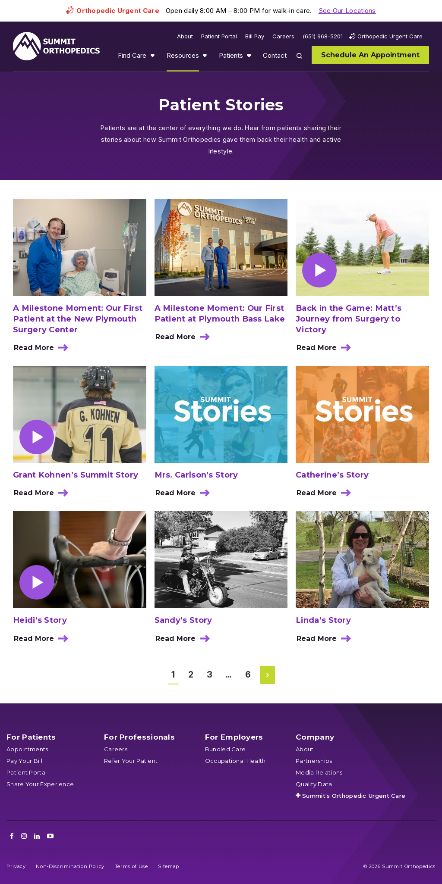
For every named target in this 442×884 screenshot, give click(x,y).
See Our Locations (347, 10)
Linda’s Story (323, 620)
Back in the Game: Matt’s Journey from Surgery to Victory (348, 318)
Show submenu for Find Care (152, 55)
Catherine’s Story (332, 475)
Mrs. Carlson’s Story (196, 475)
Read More (43, 351)
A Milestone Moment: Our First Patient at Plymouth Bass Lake (220, 313)
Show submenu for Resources (204, 55)
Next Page (268, 675)
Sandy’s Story (183, 620)
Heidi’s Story (40, 620)
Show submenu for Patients (249, 55)
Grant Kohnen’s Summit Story (75, 475)
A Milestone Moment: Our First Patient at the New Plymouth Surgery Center (78, 318)
